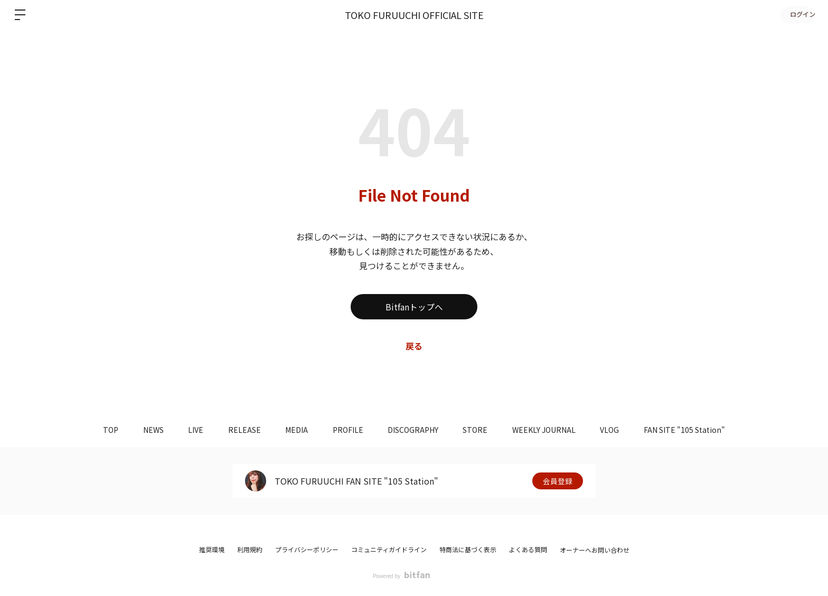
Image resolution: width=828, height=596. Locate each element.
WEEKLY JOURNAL (549, 429)
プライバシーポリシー (306, 549)
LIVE (190, 429)
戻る (414, 345)
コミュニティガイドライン (389, 549)
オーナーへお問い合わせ (594, 550)
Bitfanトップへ (414, 306)
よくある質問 (528, 549)
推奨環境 (211, 549)
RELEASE (240, 429)
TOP (101, 429)
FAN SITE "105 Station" (694, 429)
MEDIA (295, 429)
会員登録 (557, 481)
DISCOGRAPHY (415, 429)
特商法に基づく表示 (467, 549)
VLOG (617, 429)
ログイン (796, 14)
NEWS (146, 429)
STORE (479, 429)
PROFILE (348, 429)
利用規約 (249, 549)
